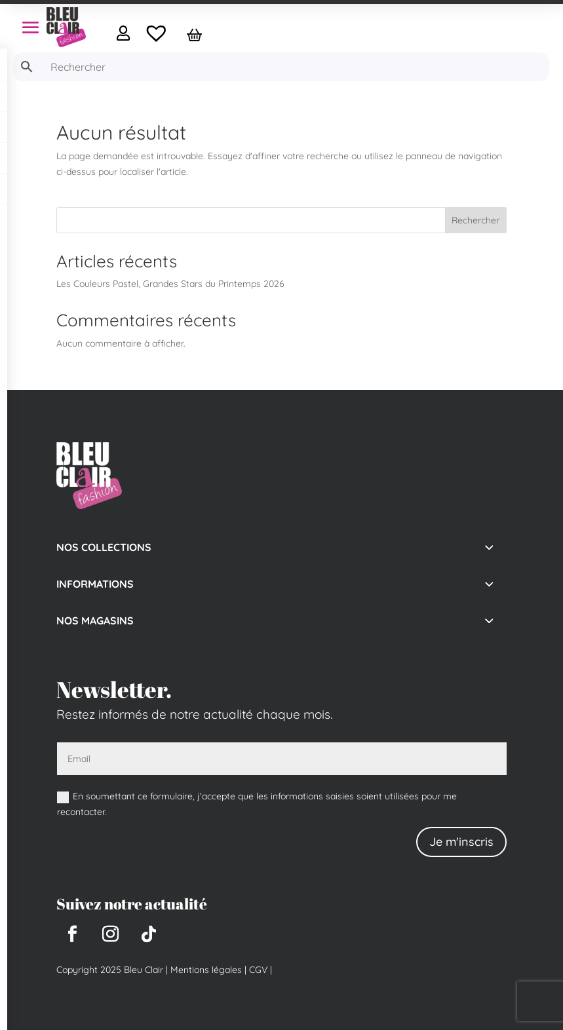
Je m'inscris (461, 841)
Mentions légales (206, 970)
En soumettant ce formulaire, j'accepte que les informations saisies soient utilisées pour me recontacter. (257, 804)
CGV (256, 970)
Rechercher (475, 220)
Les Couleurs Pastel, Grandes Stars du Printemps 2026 (170, 284)
